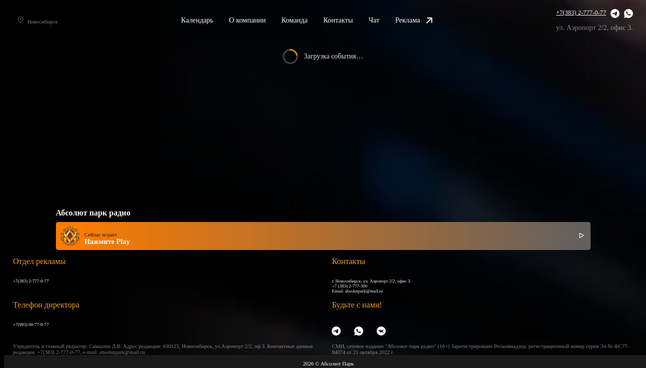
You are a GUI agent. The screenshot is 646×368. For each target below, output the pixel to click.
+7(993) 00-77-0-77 (31, 324)
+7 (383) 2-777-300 (349, 286)
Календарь (208, 20)
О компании (258, 20)
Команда (305, 20)
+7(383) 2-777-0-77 (581, 12)
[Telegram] (615, 14)
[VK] (381, 331)
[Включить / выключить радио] (581, 236)
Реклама (425, 20)
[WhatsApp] (628, 14)
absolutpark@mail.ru (364, 291)
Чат (385, 20)
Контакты (349, 20)
